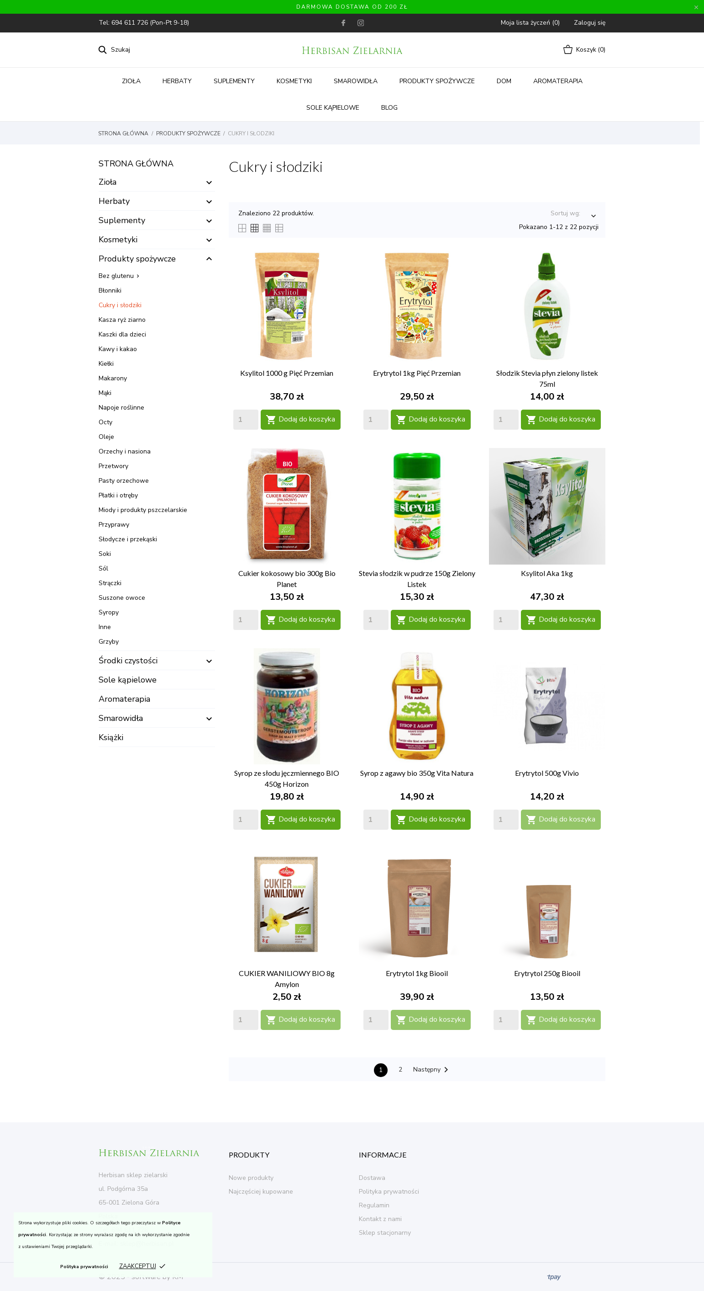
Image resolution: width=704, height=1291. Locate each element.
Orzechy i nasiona (125, 451)
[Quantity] (245, 420)
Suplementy (234, 81)
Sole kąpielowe (332, 107)
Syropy (109, 612)
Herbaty (177, 81)
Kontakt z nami (380, 1219)
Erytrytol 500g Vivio (547, 772)
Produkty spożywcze (437, 81)
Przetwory (113, 466)
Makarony (113, 378)
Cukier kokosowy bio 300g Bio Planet (287, 578)
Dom (504, 81)
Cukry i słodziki (120, 305)
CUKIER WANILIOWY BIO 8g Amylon (287, 978)
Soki (105, 553)
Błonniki (110, 290)
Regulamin (374, 1205)
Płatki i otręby (118, 495)
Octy (105, 422)
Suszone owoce (122, 597)
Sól (103, 568)
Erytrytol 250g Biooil (547, 973)
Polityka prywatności (84, 1267)
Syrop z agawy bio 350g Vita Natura (416, 772)
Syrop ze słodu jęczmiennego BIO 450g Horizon (286, 778)
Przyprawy (114, 524)
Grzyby (109, 641)
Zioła (131, 81)
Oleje (106, 436)
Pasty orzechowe (124, 480)
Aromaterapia (558, 81)
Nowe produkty (251, 1178)
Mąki (105, 393)
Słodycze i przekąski (128, 539)
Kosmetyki (294, 81)
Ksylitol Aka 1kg (547, 573)
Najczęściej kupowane (261, 1191)
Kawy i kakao (118, 349)
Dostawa (372, 1178)
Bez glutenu (116, 276)
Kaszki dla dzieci (122, 334)
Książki (111, 737)
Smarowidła (356, 81)
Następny (432, 1069)
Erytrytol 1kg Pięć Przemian (417, 372)
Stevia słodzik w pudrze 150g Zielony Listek (417, 578)
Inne (105, 627)
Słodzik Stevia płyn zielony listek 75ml (547, 378)
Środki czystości (128, 660)
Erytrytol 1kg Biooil (417, 973)
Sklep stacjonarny (385, 1232)
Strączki (110, 583)
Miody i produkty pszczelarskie (143, 510)
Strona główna (136, 163)
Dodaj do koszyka (300, 419)
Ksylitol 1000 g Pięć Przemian (286, 372)
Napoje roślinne (121, 407)
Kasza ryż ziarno (122, 319)
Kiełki (106, 363)
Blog (389, 107)
